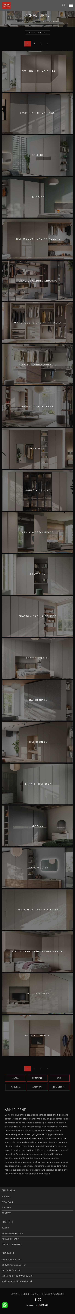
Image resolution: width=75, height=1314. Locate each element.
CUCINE (5, 1228)
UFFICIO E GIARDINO (11, 1244)
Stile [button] (59, 1078)
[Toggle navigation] (71, 5)
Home (18, 22)
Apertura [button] (37, 1087)
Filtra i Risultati (37, 32)
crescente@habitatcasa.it (20, 1281)
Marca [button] (15, 1078)
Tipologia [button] (16, 1087)
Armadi (43, 22)
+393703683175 (23, 1275)
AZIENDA (6, 1196)
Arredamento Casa (30, 22)
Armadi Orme (54, 22)
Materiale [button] (37, 1078)
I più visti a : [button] (59, 1087)
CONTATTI (6, 1213)
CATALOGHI (7, 1202)
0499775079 (13, 1270)
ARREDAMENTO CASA (12, 1233)
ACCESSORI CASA (10, 1239)
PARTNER (6, 1207)
